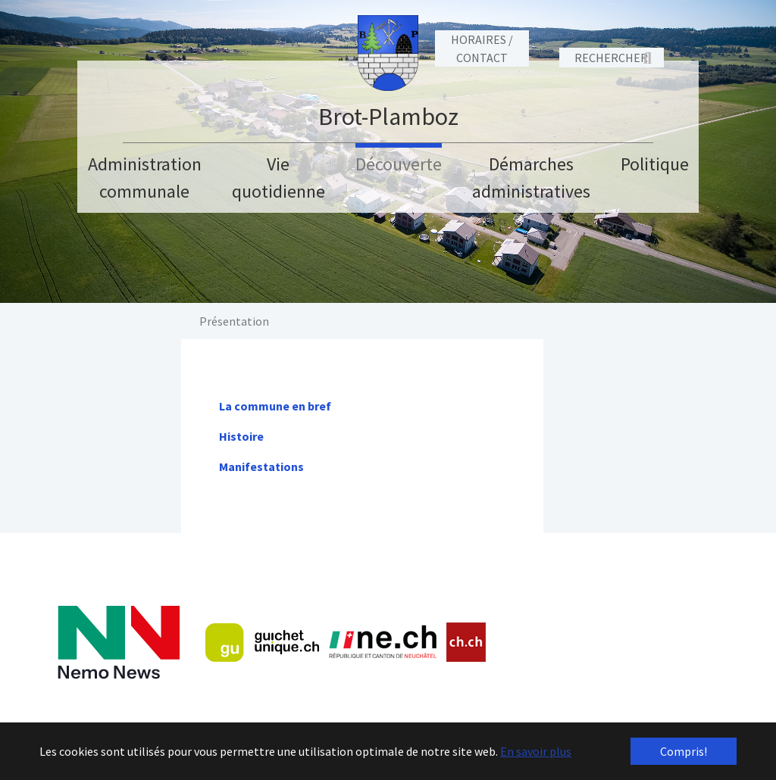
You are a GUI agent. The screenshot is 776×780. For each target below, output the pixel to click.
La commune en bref (275, 405)
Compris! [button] (683, 751)
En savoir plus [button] (535, 751)
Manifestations (261, 466)
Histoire (241, 436)
